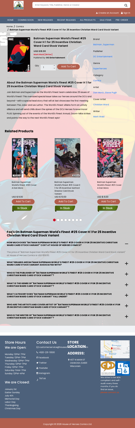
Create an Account (107, 12)
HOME (10, 19)
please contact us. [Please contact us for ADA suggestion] (110, 392)
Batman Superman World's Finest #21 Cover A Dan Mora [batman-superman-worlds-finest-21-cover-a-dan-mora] (109, 185)
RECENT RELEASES (66, 19)
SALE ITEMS (105, 19)
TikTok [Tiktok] (42, 378)
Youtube (43, 368)
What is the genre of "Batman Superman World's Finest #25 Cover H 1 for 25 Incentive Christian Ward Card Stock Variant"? (59, 284)
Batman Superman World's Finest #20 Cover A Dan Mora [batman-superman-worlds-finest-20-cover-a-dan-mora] (24, 185)
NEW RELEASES (45, 19)
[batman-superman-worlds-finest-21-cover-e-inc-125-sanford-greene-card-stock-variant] (67, 158)
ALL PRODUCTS (87, 19)
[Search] (81, 5)
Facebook (43, 357)
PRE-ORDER (122, 19)
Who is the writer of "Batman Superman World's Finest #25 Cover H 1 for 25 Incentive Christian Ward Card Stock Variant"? (59, 316)
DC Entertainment (102, 56)
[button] (54, 220)
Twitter (43, 362)
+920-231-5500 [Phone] (47, 352)
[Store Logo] (18, 5)
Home (9, 26)
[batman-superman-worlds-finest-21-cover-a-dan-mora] (110, 158)
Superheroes (100, 68)
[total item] (48, 67)
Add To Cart (68, 66)
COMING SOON (25, 19)
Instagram (44, 373)
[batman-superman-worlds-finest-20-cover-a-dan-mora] (25, 158)
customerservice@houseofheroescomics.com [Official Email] (63, 347)
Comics (20, 26)
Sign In (125, 12)
